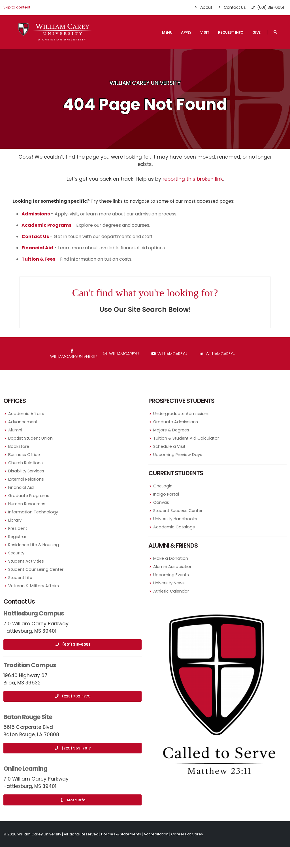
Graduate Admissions (175, 422)
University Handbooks (175, 519)
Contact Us (232, 7)
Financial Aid (21, 487)
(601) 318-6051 (72, 644)
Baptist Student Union (30, 438)
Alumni (15, 430)
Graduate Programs (28, 495)
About (203, 7)
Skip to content (16, 7)
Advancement (23, 422)
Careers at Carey (187, 834)
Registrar (17, 536)
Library (15, 520)
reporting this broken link (193, 179)
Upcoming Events (171, 575)
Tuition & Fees (38, 259)
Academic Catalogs (174, 527)
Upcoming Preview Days (177, 454)
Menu (167, 32)
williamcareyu (121, 353)
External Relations (26, 479)
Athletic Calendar (171, 591)
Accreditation (156, 834)
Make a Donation (170, 558)
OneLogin (162, 486)
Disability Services (26, 471)
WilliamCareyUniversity (73, 354)
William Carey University (145, 83)
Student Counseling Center (35, 569)
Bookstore (18, 446)
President (17, 528)
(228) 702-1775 (73, 696)
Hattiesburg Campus (33, 613)
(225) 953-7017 (72, 748)
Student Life (20, 577)
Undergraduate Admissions (181, 413)
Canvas (161, 502)
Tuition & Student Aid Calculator (186, 438)
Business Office (24, 454)
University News (169, 583)
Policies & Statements (121, 834)
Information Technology (33, 512)
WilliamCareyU (169, 353)
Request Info (231, 32)
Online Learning (25, 768)
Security (16, 553)
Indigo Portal (166, 494)
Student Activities (26, 561)
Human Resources (26, 504)
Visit (205, 32)
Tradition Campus (29, 665)
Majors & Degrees (171, 430)
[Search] (275, 32)
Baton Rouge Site (27, 716)
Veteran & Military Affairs (33, 586)
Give (256, 32)
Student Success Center (177, 510)
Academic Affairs (26, 413)
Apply (186, 32)
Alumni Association (173, 566)
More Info (72, 800)
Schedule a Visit (169, 446)
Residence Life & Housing (33, 545)
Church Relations (25, 463)
